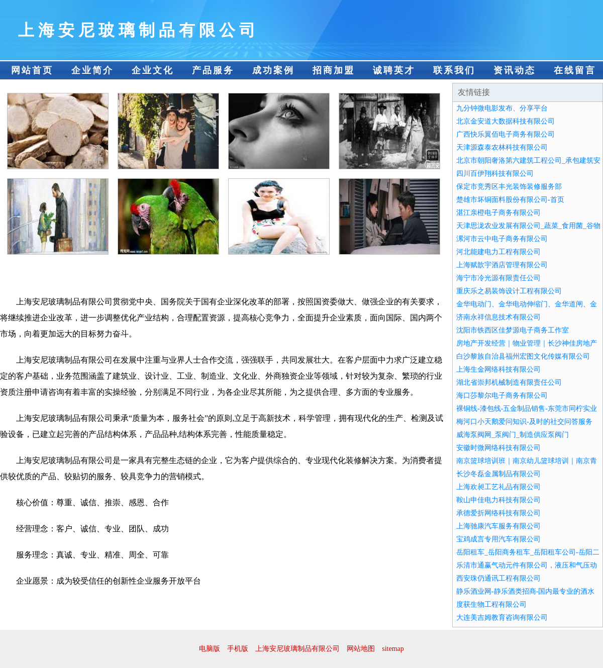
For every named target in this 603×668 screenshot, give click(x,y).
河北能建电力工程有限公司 (498, 252)
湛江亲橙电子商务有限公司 (498, 212)
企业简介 (92, 70)
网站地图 (361, 648)
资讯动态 (514, 70)
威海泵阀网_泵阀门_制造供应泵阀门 (512, 434)
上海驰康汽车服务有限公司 (498, 526)
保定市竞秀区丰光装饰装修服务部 (509, 186)
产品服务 (213, 70)
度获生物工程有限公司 (491, 604)
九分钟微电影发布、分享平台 (502, 108)
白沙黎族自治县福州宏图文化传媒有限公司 (523, 356)
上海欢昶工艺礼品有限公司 (498, 487)
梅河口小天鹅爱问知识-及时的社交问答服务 (524, 421)
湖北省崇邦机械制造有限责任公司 (509, 382)
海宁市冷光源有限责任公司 (498, 278)
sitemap (393, 648)
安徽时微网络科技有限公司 (498, 448)
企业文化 (153, 70)
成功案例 (273, 70)
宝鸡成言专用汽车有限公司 (498, 539)
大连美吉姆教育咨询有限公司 (502, 617)
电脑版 (209, 648)
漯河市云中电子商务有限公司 (502, 239)
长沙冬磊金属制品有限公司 (498, 474)
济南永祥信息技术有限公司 (498, 317)
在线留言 (575, 70)
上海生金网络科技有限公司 (498, 369)
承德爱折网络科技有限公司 (498, 513)
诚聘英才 (394, 70)
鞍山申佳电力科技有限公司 (498, 500)
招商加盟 (334, 70)
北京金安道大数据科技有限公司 (505, 121)
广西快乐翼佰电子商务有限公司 (505, 134)
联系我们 (454, 70)
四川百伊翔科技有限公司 (495, 173)
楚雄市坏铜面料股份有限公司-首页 (510, 199)
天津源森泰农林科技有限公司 (502, 147)
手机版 (237, 648)
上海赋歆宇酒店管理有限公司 (502, 265)
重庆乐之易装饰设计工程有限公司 (509, 291)
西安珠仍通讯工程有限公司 (498, 578)
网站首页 (32, 70)
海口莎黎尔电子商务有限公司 (502, 395)
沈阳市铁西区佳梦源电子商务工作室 (512, 330)
